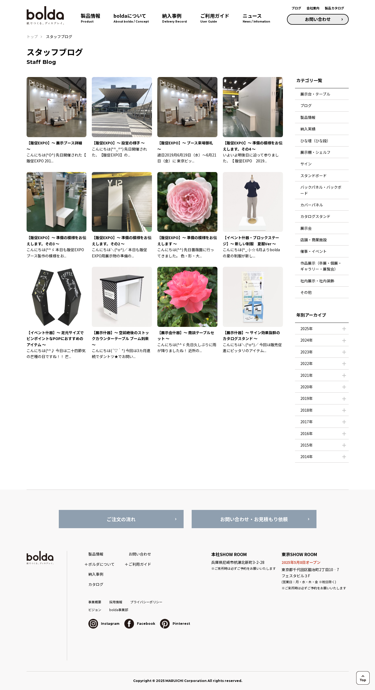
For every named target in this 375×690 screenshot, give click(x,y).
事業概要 (94, 602)
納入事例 (95, 574)
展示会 (306, 228)
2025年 (306, 328)
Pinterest (175, 624)
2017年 (306, 421)
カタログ (95, 584)
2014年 (306, 456)
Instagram (103, 624)
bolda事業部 (118, 609)
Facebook (139, 624)
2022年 (306, 363)
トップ (32, 36)
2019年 (306, 398)
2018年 (306, 410)
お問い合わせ (318, 19)
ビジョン (94, 609)
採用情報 (115, 602)
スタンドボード (313, 175)
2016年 (306, 433)
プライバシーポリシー (146, 602)
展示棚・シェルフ (315, 152)
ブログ (296, 8)
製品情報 (307, 117)
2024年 (306, 340)
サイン (306, 163)
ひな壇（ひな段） (315, 140)
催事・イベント (313, 251)
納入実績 (307, 129)
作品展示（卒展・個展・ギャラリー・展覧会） (321, 266)
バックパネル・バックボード (320, 190)
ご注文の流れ (121, 519)
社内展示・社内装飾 (317, 280)
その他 (306, 292)
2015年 (306, 445)
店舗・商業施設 (313, 239)
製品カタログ (334, 8)
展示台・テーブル (315, 94)
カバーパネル (311, 204)
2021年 (306, 375)
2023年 (306, 352)
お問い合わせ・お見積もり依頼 (254, 519)
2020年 (306, 386)
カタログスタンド (315, 216)
